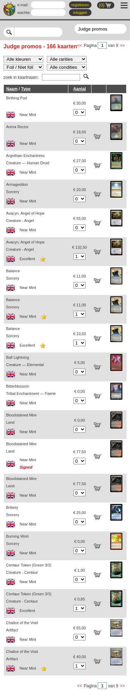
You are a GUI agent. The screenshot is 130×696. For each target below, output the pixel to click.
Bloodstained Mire (36, 425)
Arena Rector (36, 137)
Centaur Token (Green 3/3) (36, 575)
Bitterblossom (36, 396)
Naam (12, 88)
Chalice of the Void (36, 633)
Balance (36, 281)
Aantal (79, 88)
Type (26, 88)
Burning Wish (36, 546)
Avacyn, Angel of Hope (36, 223)
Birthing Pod (36, 108)
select (59, 32)
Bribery (36, 517)
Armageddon (36, 194)
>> (122, 45)
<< (79, 45)
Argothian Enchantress (36, 166)
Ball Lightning (36, 367)
